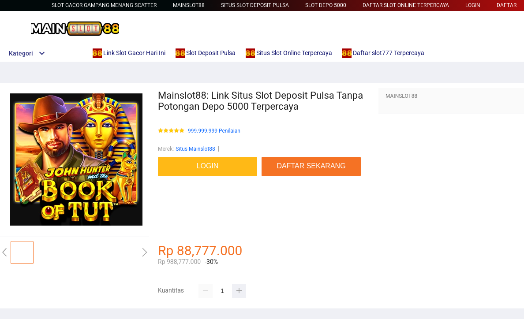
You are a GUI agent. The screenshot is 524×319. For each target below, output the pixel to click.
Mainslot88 (189, 5)
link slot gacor (174, 198)
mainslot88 (171, 181)
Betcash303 (172, 189)
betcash (167, 216)
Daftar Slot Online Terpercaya (406, 5)
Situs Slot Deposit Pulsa (255, 5)
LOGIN (472, 5)
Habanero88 (172, 225)
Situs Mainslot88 (195, 149)
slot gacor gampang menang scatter (104, 5)
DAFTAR (507, 5)
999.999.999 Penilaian (214, 131)
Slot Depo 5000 (325, 5)
